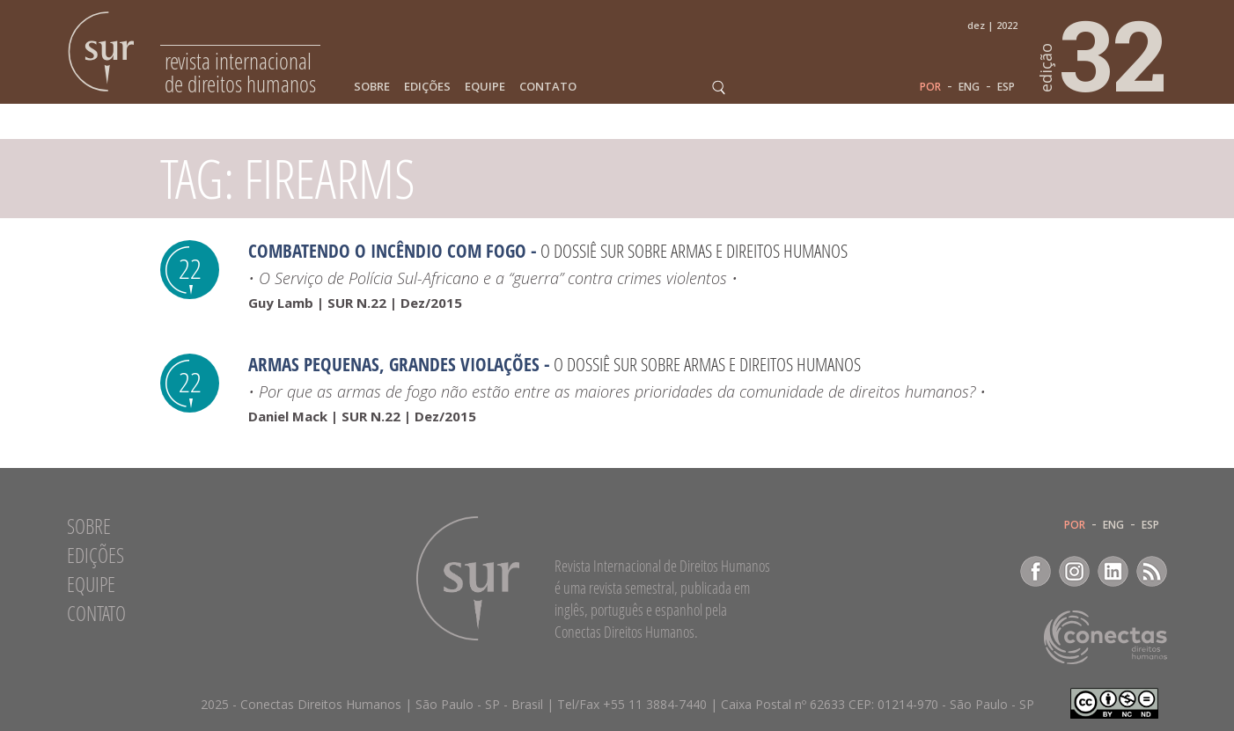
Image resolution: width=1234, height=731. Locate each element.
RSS (1151, 571)
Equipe (485, 86)
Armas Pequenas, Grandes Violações (394, 364)
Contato (548, 86)
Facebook (1035, 571)
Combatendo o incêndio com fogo (387, 250)
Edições (427, 86)
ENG (969, 87)
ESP (1006, 87)
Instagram (1074, 571)
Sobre (372, 86)
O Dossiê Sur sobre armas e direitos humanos (694, 250)
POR (930, 87)
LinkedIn (1113, 571)
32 (1103, 53)
